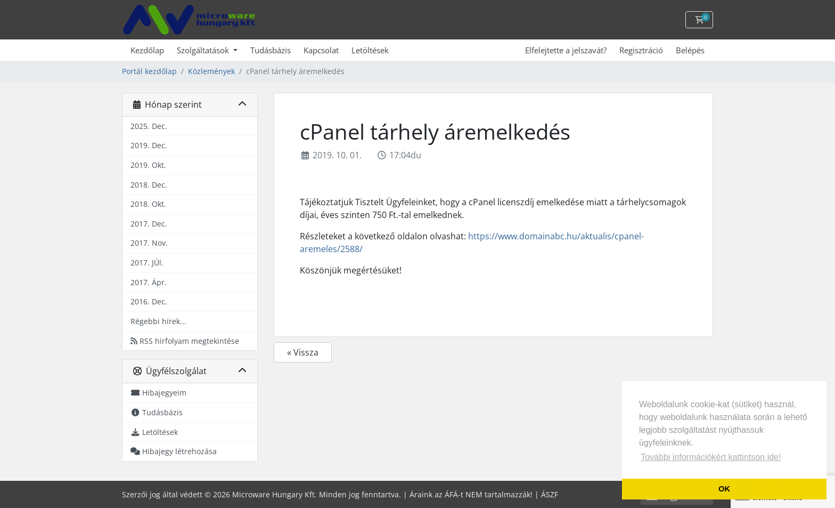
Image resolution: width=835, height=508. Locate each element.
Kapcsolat (321, 50)
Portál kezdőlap (149, 71)
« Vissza (302, 352)
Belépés (690, 50)
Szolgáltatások (204, 50)
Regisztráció (641, 50)
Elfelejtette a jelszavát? (566, 50)
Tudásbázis (270, 50)
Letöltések (370, 50)
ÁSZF (549, 494)
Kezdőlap (147, 50)
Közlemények (211, 71)
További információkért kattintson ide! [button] (711, 457)
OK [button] (724, 489)
